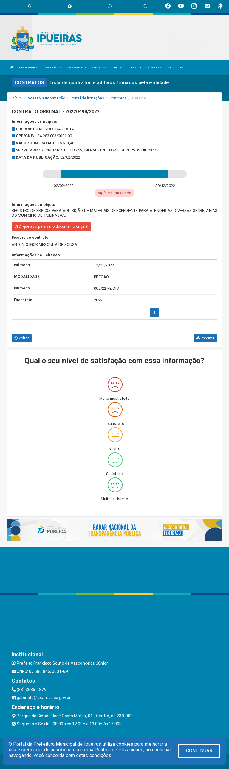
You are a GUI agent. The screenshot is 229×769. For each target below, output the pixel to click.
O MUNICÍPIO (52, 67)
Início (16, 98)
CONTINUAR (199, 750)
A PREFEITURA (28, 67)
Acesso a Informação (46, 98)
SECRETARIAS (76, 67)
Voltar (22, 338)
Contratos (118, 98)
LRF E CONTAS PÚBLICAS (145, 67)
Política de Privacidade (119, 750)
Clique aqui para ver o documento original (51, 226)
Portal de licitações (87, 98)
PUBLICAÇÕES (176, 67)
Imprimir (205, 338)
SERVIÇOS (99, 67)
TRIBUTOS (118, 67)
